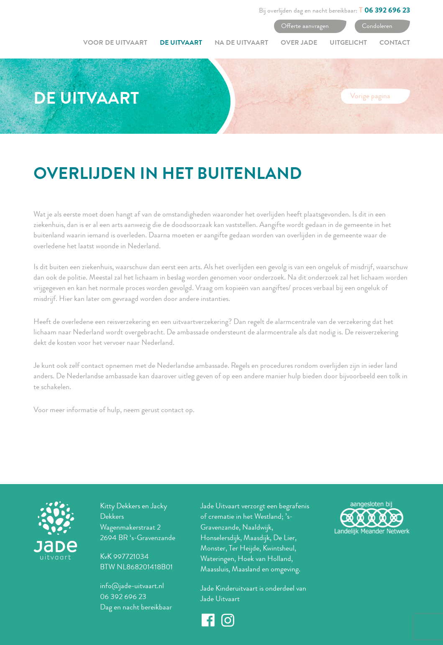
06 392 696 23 (387, 11)
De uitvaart (181, 43)
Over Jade (299, 43)
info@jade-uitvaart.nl (132, 585)
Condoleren (377, 26)
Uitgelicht (348, 43)
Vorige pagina (370, 95)
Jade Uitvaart (220, 598)
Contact (394, 43)
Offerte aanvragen (305, 26)
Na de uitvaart (241, 43)
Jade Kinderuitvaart (229, 588)
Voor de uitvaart (115, 43)
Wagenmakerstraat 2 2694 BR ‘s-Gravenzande (137, 532)
